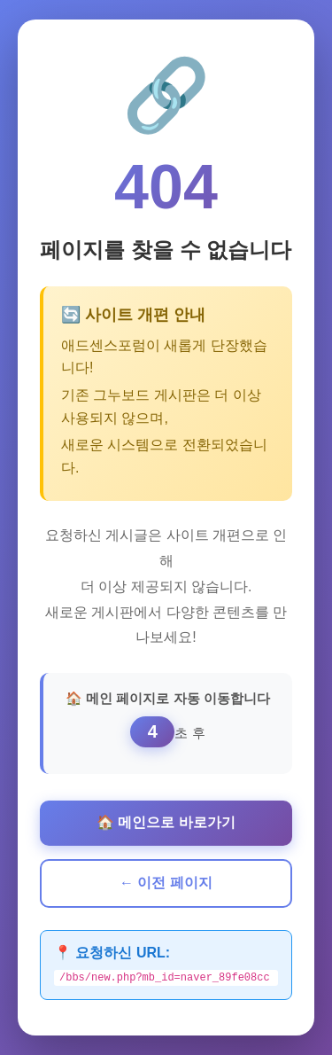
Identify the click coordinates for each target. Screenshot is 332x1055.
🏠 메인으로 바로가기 (166, 821)
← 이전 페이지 (166, 881)
